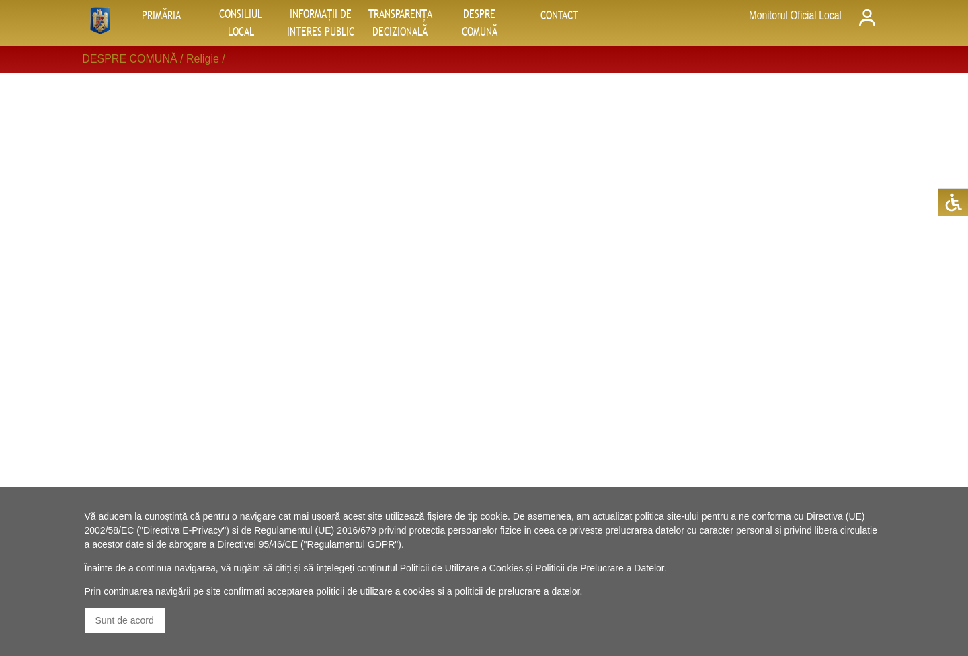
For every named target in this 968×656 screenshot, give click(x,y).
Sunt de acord (124, 620)
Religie (202, 59)
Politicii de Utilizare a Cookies (462, 568)
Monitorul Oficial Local (795, 15)
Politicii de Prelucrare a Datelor (599, 568)
